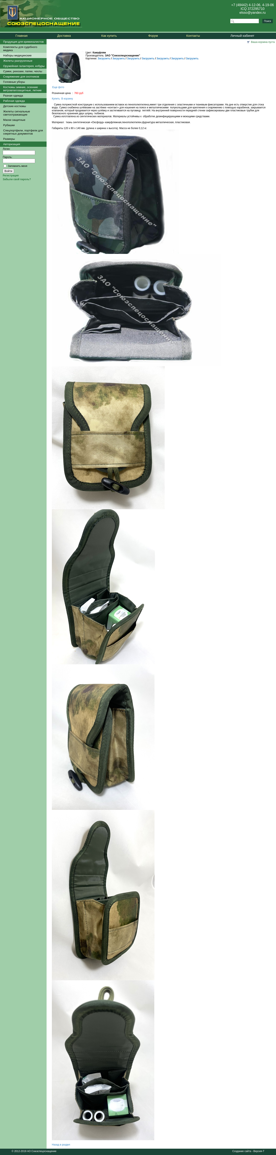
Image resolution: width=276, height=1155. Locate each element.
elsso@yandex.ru (252, 12)
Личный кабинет (242, 35)
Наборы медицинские (17, 55)
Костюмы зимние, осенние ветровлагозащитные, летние (22, 89)
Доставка (64, 35)
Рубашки (9, 125)
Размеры (9, 138)
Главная (21, 35)
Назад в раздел (61, 1144)
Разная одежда (13, 95)
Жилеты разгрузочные (17, 60)
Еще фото (58, 87)
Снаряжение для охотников (21, 76)
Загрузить (104, 58)
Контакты (193, 35)
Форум (153, 35)
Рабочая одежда (14, 100)
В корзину (67, 98)
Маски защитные (14, 119)
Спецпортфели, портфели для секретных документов (23, 132)
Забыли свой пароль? (17, 179)
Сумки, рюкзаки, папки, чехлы (22, 71)
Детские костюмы (14, 106)
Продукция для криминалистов (23, 41)
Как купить (109, 35)
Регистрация (11, 175)
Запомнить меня (17, 166)
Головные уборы (14, 81)
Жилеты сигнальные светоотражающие (16, 113)
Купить (56, 98)
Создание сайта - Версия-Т (248, 1151)
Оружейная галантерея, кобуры (24, 66)
